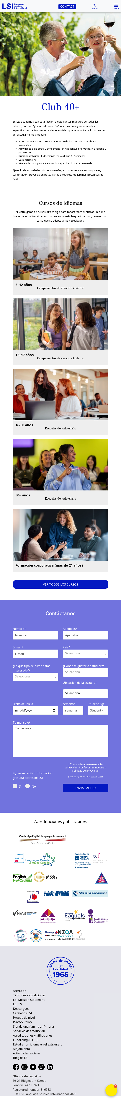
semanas (69, 704)
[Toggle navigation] (116, 6)
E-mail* (18, 647)
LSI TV (17, 1004)
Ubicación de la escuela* (80, 683)
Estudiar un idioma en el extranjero (37, 1044)
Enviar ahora (85, 788)
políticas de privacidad (85, 770)
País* (66, 647)
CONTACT (67, 6)
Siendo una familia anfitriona (33, 1026)
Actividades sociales (27, 1053)
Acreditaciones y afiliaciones (32, 1035)
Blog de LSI (21, 1058)
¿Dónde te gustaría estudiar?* (83, 666)
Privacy (94, 776)
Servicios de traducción (29, 1031)
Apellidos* (70, 629)
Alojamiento (21, 1049)
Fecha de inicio (23, 704)
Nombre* (19, 629)
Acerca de (19, 991)
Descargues (21, 1009)
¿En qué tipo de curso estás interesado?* (31, 668)
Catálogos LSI (22, 1013)
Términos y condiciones (29, 995)
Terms (100, 776)
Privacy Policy (22, 1022)
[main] (60, 95)
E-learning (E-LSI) (25, 1040)
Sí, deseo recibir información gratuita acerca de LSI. (33, 775)
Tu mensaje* (22, 722)
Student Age (96, 704)
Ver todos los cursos (60, 584)
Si (17, 786)
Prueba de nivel (24, 1018)
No (30, 786)
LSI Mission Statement (29, 1000)
